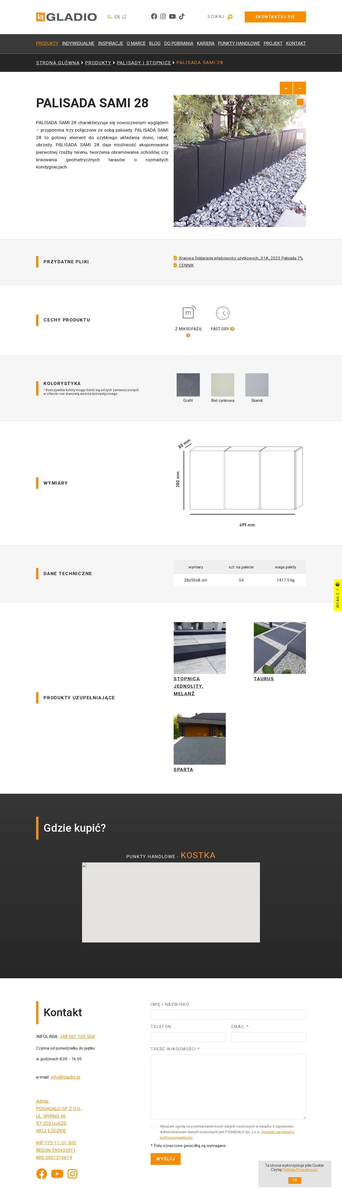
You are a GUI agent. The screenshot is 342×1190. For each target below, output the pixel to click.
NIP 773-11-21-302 (56, 1146)
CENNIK (184, 268)
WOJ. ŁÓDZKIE (51, 1134)
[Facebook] (41, 1178)
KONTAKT (296, 43)
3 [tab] (300, 124)
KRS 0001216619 (54, 1161)
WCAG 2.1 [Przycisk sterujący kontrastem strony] (338, 595)
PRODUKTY (47, 43)
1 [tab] (300, 102)
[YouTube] (57, 1178)
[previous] (286, 88)
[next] (299, 88)
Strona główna (58, 62)
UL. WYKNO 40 (51, 1119)
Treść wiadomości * (175, 1052)
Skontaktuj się (275, 16)
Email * (240, 1030)
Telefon (161, 1030)
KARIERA (206, 43)
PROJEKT (273, 43)
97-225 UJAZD (51, 1127)
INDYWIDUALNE (78, 43)
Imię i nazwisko (170, 1008)
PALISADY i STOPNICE (144, 62)
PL (109, 16)
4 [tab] (300, 136)
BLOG (155, 43)
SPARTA (183, 773)
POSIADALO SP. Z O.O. (59, 1112)
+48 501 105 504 (77, 1040)
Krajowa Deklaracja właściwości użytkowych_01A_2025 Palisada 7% (238, 262)
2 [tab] (300, 113)
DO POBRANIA (178, 43)
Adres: (42, 1104)
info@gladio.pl (65, 1080)
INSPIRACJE (110, 43)
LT (124, 16)
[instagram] (163, 16)
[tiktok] (181, 16)
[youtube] (172, 16)
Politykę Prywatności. (300, 1170)
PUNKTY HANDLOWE (239, 43)
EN (117, 16)
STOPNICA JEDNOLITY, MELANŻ (188, 690)
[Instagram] (72, 1178)
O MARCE (136, 43)
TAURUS (264, 682)
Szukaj (220, 17)
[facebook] (154, 16)
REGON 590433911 (56, 1153)
